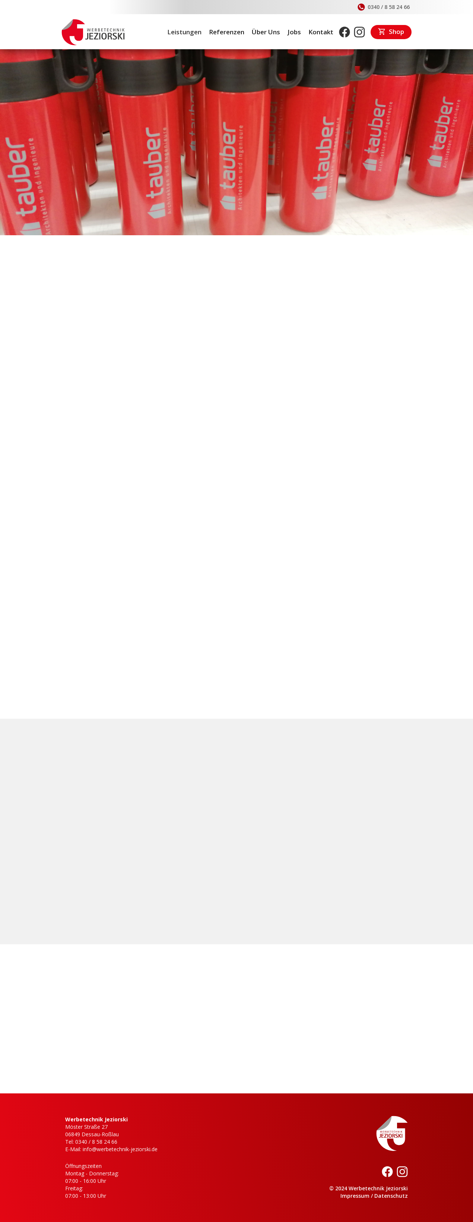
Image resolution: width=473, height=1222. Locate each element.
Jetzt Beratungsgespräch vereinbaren (131, 685)
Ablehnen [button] (317, 1202)
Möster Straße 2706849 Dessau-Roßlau (92, 1130)
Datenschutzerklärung (199, 1202)
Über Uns (266, 32)
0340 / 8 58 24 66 (297, 827)
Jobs (294, 32)
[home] (93, 32)
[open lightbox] (120, 462)
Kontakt (320, 32)
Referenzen (226, 32)
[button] (414, 1202)
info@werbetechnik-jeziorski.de (314, 835)
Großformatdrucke (180, 660)
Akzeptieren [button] (376, 1202)
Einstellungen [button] (266, 1202)
